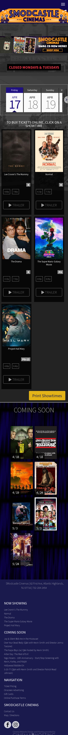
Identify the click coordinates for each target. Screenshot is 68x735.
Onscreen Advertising (14, 689)
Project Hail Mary (12, 625)
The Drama (9, 617)
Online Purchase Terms (15, 697)
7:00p (15, 191)
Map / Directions (11, 715)
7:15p (48, 191)
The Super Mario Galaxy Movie (18, 621)
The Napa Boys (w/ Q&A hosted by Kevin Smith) (26, 650)
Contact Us (9, 711)
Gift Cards (8, 693)
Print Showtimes (47, 395)
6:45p (48, 278)
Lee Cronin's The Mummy (16, 609)
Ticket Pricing (10, 686)
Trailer (16, 205)
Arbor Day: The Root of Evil (16, 653)
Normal (7, 613)
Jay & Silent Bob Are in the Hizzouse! (21, 638)
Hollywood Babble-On (14, 665)
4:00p (6, 191)
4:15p (39, 191)
